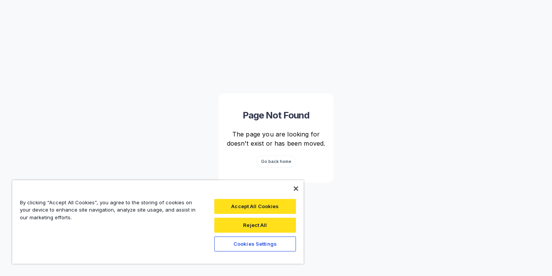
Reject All (255, 225)
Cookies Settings (255, 244)
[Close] (296, 188)
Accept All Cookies (255, 206)
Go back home (276, 161)
